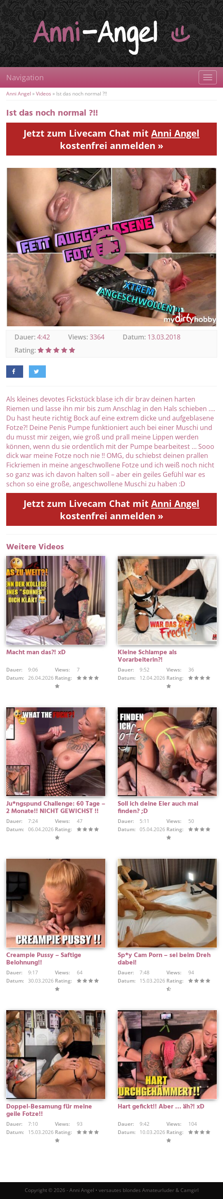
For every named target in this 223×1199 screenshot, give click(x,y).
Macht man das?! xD (36, 652)
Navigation (25, 77)
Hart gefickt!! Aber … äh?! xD (161, 1106)
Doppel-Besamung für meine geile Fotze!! (49, 1110)
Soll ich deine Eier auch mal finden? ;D (158, 808)
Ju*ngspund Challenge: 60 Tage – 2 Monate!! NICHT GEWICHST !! (55, 808)
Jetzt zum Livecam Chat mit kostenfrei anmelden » (111, 139)
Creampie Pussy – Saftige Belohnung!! (43, 959)
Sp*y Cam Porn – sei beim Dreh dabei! (164, 959)
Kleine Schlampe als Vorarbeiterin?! (147, 656)
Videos (43, 93)
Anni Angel (18, 93)
